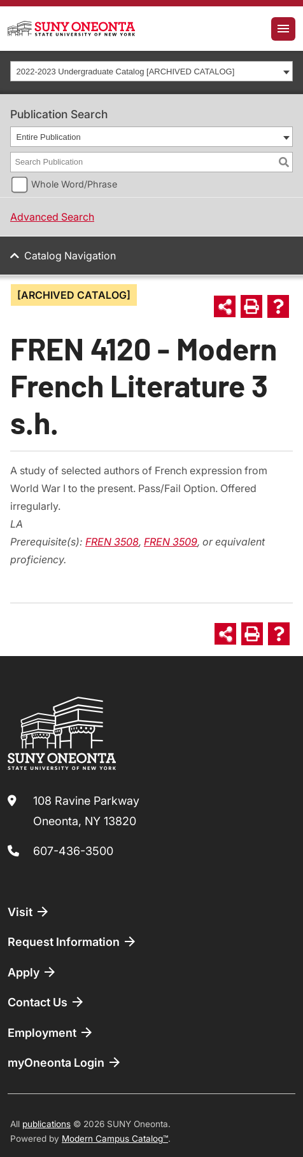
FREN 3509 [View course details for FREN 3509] (170, 541)
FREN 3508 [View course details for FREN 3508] (112, 541)
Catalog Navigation (70, 255)
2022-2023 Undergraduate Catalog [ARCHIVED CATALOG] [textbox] (126, 71)
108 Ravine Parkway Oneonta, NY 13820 (86, 811)
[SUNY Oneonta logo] (71, 29)
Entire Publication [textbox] (49, 137)
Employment (51, 1032)
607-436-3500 (73, 851)
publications (46, 1124)
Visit (29, 911)
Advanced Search (52, 216)
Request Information (72, 941)
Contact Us (46, 1002)
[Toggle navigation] (283, 29)
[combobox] (151, 71)
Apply (32, 972)
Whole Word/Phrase (74, 184)
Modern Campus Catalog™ (115, 1138)
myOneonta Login (65, 1062)
